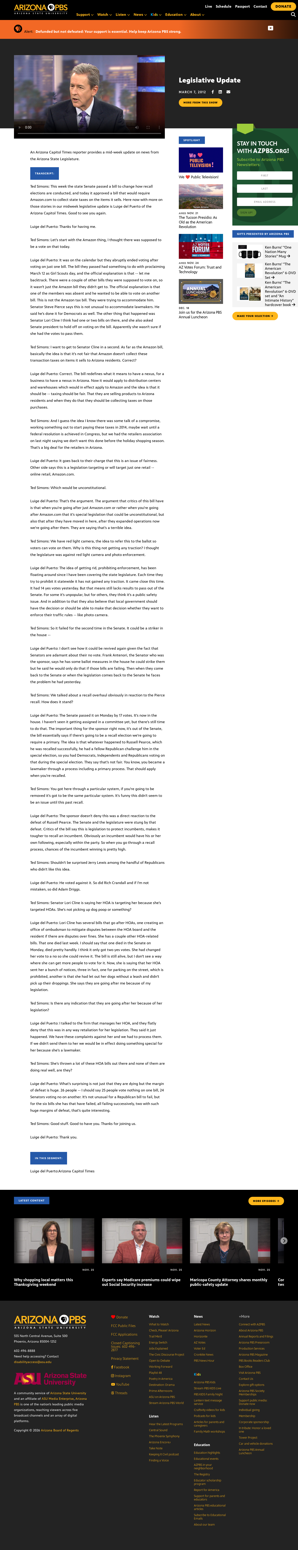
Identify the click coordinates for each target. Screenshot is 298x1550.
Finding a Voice (159, 1460)
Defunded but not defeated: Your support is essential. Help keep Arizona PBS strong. (108, 31)
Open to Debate (159, 1361)
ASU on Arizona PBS (162, 1397)
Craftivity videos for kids (209, 1410)
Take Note (156, 1448)
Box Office (245, 1367)
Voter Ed (199, 1348)
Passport (242, 6)
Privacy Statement (125, 1358)
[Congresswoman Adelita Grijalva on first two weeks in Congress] (278, 1269)
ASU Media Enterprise (58, 1399)
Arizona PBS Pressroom (254, 1342)
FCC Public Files (123, 1326)
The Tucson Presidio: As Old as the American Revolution (198, 222)
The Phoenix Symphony (164, 1436)
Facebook (120, 1367)
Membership (247, 1416)
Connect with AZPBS (252, 1324)
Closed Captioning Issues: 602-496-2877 (125, 1346)
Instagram (121, 1376)
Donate (119, 1317)
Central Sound (158, 1430)
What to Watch (159, 1324)
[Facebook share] (215, 92)
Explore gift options (251, 1385)
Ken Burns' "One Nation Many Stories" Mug (278, 251)
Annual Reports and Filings (256, 1336)
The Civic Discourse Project (166, 1355)
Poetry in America (161, 1379)
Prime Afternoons (160, 1391)
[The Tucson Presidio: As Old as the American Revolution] (201, 186)
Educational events (206, 1459)
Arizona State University (68, 1393)
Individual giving (249, 1410)
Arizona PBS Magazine (253, 1355)
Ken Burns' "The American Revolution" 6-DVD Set (280, 271)
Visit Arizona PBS (250, 1373)
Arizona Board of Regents (60, 1430)
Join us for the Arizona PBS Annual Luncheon (200, 314)
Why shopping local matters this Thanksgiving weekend (43, 1282)
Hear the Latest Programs (166, 1424)
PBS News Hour (204, 1361)
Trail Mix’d (155, 1336)
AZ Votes (199, 1342)
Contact (260, 6)
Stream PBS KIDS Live (207, 1388)
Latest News (202, 1324)
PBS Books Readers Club (254, 1361)
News (140, 14)
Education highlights (207, 1453)
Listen (123, 14)
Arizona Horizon (205, 1330)
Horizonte (200, 1336)
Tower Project (248, 1438)
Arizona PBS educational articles (210, 1507)
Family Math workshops (209, 1432)
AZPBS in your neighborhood (203, 1466)
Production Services (251, 1348)
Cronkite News (203, 1355)
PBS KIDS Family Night (208, 1394)
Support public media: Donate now (253, 1402)
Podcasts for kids (205, 1416)
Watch (104, 14)
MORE (266, 1201)
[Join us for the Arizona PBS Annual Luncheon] (201, 281)
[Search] (292, 15)
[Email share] (231, 92)
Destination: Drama (162, 1385)
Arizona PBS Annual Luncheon (251, 1451)
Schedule (223, 6)
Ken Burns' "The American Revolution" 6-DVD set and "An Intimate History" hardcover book (280, 293)
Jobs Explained (158, 1348)
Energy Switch (158, 1342)
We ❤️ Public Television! (199, 177)
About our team (204, 1525)
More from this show (200, 102)
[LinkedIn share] (223, 92)
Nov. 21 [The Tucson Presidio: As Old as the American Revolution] (188, 213)
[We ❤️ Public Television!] (201, 150)
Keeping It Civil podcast (164, 1454)
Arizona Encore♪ (160, 1442)
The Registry (202, 1474)
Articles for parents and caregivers (209, 1423)
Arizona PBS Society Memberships (251, 1392)
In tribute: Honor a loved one (255, 1430)
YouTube (120, 1384)
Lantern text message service (208, 1402)
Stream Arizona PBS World (166, 1403)
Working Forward (160, 1367)
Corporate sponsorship (254, 1422)
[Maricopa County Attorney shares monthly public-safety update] (230, 1220)
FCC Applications (124, 1334)
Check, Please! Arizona (164, 1330)
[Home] (60, 9)
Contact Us (246, 1379)
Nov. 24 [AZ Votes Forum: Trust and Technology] (189, 263)
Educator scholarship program (207, 1482)
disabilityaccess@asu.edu (32, 1362)
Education (175, 14)
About (197, 14)
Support (85, 14)
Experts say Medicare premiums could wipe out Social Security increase (141, 1282)
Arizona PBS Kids (204, 1382)
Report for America (206, 1490)
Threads (119, 1393)
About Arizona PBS (251, 1330)
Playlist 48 (155, 1373)
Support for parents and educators (209, 1497)
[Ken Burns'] (250, 245)
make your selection (255, 316)
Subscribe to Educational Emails (210, 1516)
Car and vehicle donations (256, 1444)
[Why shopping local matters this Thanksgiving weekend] (54, 1220)
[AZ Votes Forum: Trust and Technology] (201, 236)
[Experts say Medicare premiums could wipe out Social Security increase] (142, 1220)
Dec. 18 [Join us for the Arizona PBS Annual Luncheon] (184, 308)
